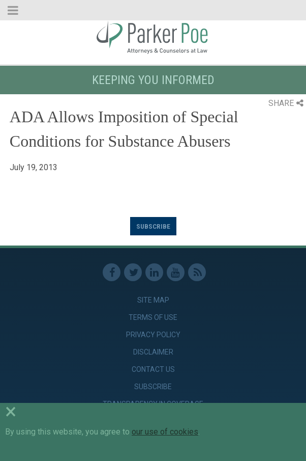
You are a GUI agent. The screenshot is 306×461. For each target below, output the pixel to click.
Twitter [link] (133, 272)
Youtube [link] (176, 272)
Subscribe (153, 226)
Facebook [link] (111, 272)
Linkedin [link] (154, 272)
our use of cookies (165, 432)
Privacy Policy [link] (153, 335)
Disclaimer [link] (153, 352)
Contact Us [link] (153, 369)
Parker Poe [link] (153, 37)
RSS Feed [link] (197, 272)
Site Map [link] (153, 300)
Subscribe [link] (153, 387)
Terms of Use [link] (153, 317)
